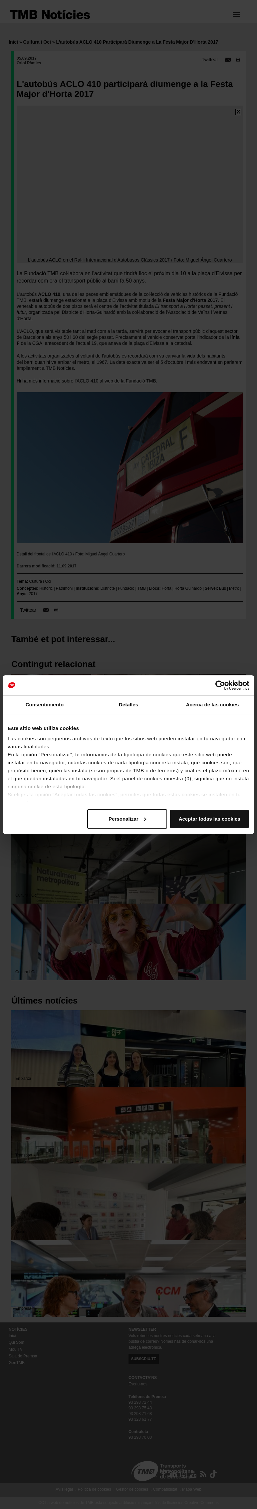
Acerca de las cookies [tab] (212, 704)
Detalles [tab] (128, 704)
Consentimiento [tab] (45, 704)
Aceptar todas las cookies (209, 819)
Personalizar (127, 819)
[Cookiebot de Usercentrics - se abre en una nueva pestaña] (220, 685)
